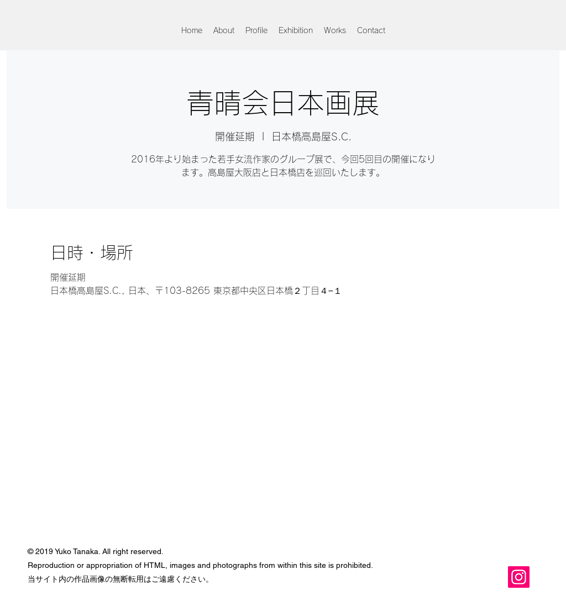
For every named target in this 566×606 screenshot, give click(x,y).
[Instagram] (519, 577)
